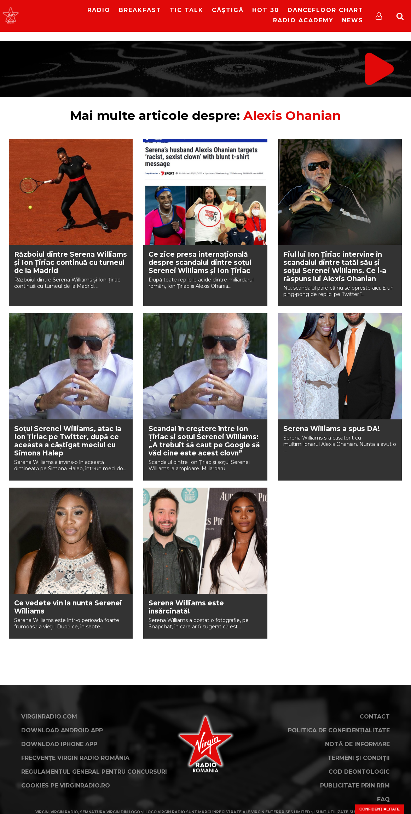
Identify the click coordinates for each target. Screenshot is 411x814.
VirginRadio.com (49, 716)
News (352, 20)
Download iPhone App (59, 744)
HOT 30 (265, 10)
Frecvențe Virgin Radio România (75, 758)
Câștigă (228, 10)
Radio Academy (303, 20)
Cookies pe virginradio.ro (65, 785)
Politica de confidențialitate (339, 730)
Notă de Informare (357, 744)
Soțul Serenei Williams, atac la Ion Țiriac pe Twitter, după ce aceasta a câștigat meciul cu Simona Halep (67, 441)
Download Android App (62, 730)
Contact (375, 716)
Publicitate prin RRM (355, 785)
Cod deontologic (359, 771)
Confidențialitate (379, 809)
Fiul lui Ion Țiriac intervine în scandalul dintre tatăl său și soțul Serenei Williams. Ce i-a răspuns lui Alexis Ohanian (334, 266)
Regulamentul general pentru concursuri (94, 771)
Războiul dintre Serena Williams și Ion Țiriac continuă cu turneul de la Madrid (70, 262)
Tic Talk (186, 10)
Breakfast (140, 10)
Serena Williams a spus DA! (331, 429)
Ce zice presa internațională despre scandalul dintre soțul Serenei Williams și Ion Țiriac (200, 262)
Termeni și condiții (359, 758)
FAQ (383, 799)
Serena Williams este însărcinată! (186, 607)
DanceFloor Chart (325, 10)
